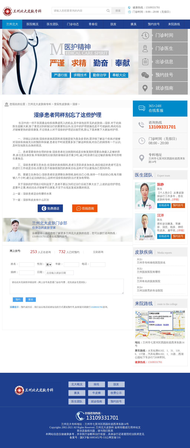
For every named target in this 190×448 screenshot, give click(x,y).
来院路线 (174, 24)
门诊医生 (164, 48)
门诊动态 (73, 24)
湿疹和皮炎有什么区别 (36, 199)
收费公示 (116, 392)
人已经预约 (69, 252)
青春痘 (93, 24)
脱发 (113, 24)
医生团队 (53, 24)
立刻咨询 (98, 252)
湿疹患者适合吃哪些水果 (37, 193)
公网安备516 (113, 437)
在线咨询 (164, 199)
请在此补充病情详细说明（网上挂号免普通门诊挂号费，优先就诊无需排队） (67, 286)
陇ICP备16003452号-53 (93, 437)
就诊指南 (164, 88)
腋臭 (134, 24)
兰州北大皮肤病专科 (39, 104)
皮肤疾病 (144, 252)
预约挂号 (154, 24)
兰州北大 (12, 24)
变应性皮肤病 (62, 104)
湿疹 (75, 104)
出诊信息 (164, 61)
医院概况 (32, 24)
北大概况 (76, 384)
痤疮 (96, 384)
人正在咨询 (40, 252)
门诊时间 (164, 35)
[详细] (175, 194)
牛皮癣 (96, 392)
